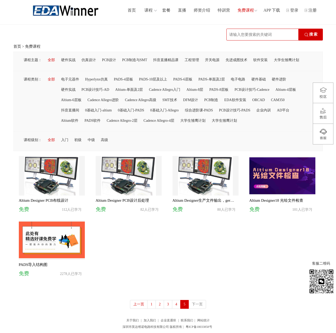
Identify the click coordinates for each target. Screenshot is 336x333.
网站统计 (203, 320)
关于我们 (132, 320)
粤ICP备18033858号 (199, 327)
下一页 (197, 304)
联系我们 (187, 320)
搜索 (311, 35)
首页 (17, 46)
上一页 (138, 304)
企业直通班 (168, 320)
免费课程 (32, 46)
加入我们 (150, 320)
